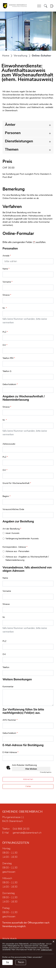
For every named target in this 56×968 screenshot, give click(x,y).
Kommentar (8, 687)
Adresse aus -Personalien (17, 551)
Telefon (6, 667)
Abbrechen (28, 779)
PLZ (5, 332)
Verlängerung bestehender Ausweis (22, 539)
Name (6, 269)
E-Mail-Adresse (10, 752)
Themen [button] (11, 149)
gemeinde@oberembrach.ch (27, 833)
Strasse (7, 295)
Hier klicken (31, 769)
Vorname (7, 282)
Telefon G (7, 371)
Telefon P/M (9, 358)
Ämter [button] (10, 125)
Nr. (5, 308)
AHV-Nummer (10, 720)
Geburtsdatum (10, 384)
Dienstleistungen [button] (19, 141)
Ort (5, 345)
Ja (7, 962)
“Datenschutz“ (46, 950)
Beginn (6, 496)
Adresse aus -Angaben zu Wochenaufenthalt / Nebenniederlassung (27, 558)
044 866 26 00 (21, 829)
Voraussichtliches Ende (13, 509)
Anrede (7, 256)
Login (52, 6)
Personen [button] (13, 133)
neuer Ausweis (12, 533)
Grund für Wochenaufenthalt (17, 483)
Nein (21, 962)
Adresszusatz (9, 444)
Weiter (28, 786)
